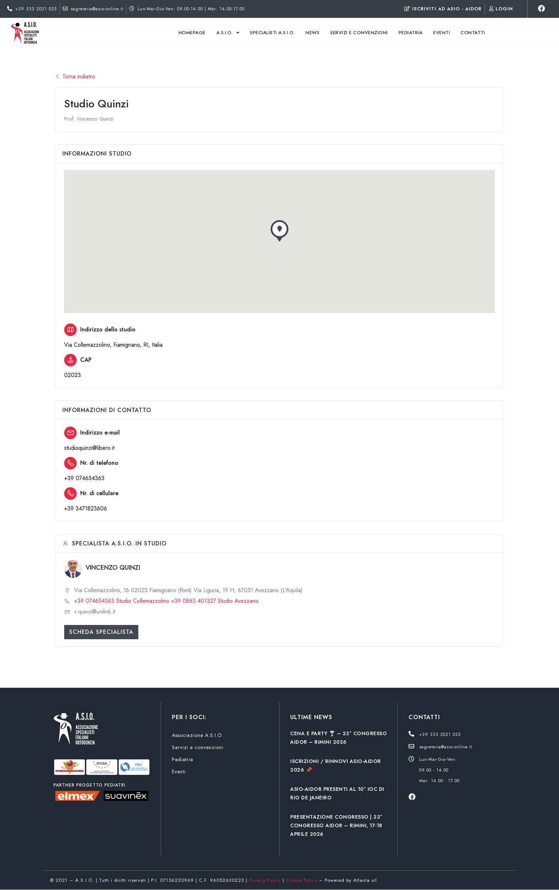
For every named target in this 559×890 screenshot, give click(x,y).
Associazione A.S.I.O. (198, 735)
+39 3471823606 (85, 508)
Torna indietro (75, 76)
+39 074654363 (84, 478)
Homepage (192, 32)
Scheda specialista (101, 632)
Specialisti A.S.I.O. (272, 32)
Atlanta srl (365, 880)
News (312, 32)
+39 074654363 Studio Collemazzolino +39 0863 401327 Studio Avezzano (166, 601)
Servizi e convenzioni (359, 32)
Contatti (473, 32)
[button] (279, 232)
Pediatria (411, 32)
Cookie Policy (301, 880)
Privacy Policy (265, 880)
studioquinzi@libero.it (89, 448)
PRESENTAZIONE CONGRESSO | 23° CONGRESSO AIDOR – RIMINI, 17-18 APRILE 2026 (336, 825)
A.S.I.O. (228, 33)
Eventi (441, 32)
